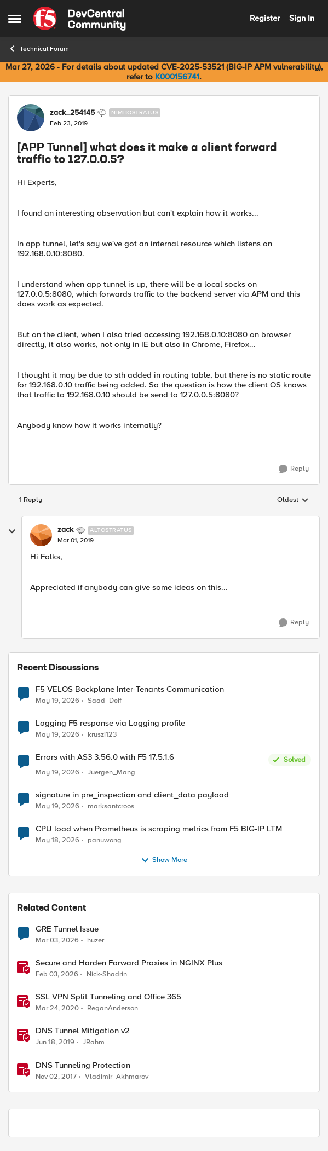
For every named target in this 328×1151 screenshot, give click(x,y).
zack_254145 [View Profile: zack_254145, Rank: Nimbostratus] (72, 112)
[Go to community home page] (79, 18)
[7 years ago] (55, 1042)
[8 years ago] (56, 1076)
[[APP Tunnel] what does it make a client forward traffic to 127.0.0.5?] (75, 541)
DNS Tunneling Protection (83, 1065)
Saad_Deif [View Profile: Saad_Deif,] (105, 700)
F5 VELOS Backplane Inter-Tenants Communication (130, 689)
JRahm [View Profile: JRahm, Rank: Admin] (94, 1042)
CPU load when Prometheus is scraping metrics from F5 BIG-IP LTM (159, 829)
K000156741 (177, 77)
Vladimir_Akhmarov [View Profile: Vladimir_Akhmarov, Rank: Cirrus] (116, 1076)
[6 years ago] (57, 1008)
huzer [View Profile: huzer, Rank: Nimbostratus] (95, 940)
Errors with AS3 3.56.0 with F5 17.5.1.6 (105, 757)
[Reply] (294, 469)
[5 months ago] (57, 940)
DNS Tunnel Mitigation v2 (83, 1031)
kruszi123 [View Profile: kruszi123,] (102, 734)
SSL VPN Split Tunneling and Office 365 (108, 997)
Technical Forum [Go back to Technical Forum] (38, 48)
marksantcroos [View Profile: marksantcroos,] (111, 806)
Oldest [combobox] (293, 500)
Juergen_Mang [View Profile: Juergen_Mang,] (111, 772)
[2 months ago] (57, 700)
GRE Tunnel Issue (67, 929)
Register (265, 18)
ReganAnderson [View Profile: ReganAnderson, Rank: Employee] (112, 1008)
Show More (164, 860)
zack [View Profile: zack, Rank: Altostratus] (65, 529)
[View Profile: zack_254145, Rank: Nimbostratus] (30, 117)
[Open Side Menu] (15, 18)
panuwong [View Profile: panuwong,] (105, 840)
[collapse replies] (12, 531)
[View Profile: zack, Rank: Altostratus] (41, 535)
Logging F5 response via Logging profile (110, 723)
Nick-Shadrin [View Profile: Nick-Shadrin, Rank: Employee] (107, 974)
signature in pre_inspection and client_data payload (132, 795)
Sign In (301, 18)
